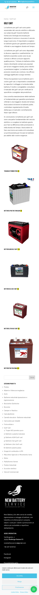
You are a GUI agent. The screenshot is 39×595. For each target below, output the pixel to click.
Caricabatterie (9, 414)
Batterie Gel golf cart (13, 441)
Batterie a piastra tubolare (15, 434)
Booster (7, 407)
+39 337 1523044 (10, 547)
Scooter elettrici (10, 469)
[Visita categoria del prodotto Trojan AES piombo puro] (19, 155)
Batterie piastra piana (13, 448)
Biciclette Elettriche (11, 404)
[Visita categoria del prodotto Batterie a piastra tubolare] (19, 195)
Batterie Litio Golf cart (14, 444)
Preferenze (19, 587)
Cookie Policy (15, 592)
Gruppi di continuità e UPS (13, 451)
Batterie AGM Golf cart (14, 437)
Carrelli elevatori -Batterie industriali (17, 417)
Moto (6, 458)
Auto (6, 394)
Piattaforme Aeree (11, 462)
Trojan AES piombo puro (14, 430)
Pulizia (6, 387)
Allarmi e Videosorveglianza (14, 390)
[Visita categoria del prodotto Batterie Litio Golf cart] (19, 313)
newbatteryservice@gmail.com (15, 543)
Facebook (7, 554)
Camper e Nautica (10, 410)
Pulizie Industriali (10, 465)
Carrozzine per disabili (12, 421)
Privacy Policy (24, 592)
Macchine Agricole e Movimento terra (18, 455)
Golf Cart (7, 428)
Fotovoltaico (9, 424)
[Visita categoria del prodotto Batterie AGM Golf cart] (19, 233)
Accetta (20, 576)
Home (6, 19)
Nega (19, 582)
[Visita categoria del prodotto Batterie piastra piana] (19, 352)
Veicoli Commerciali (11, 472)
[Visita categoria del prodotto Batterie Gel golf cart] (19, 273)
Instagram (7, 558)
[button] (34, 589)
